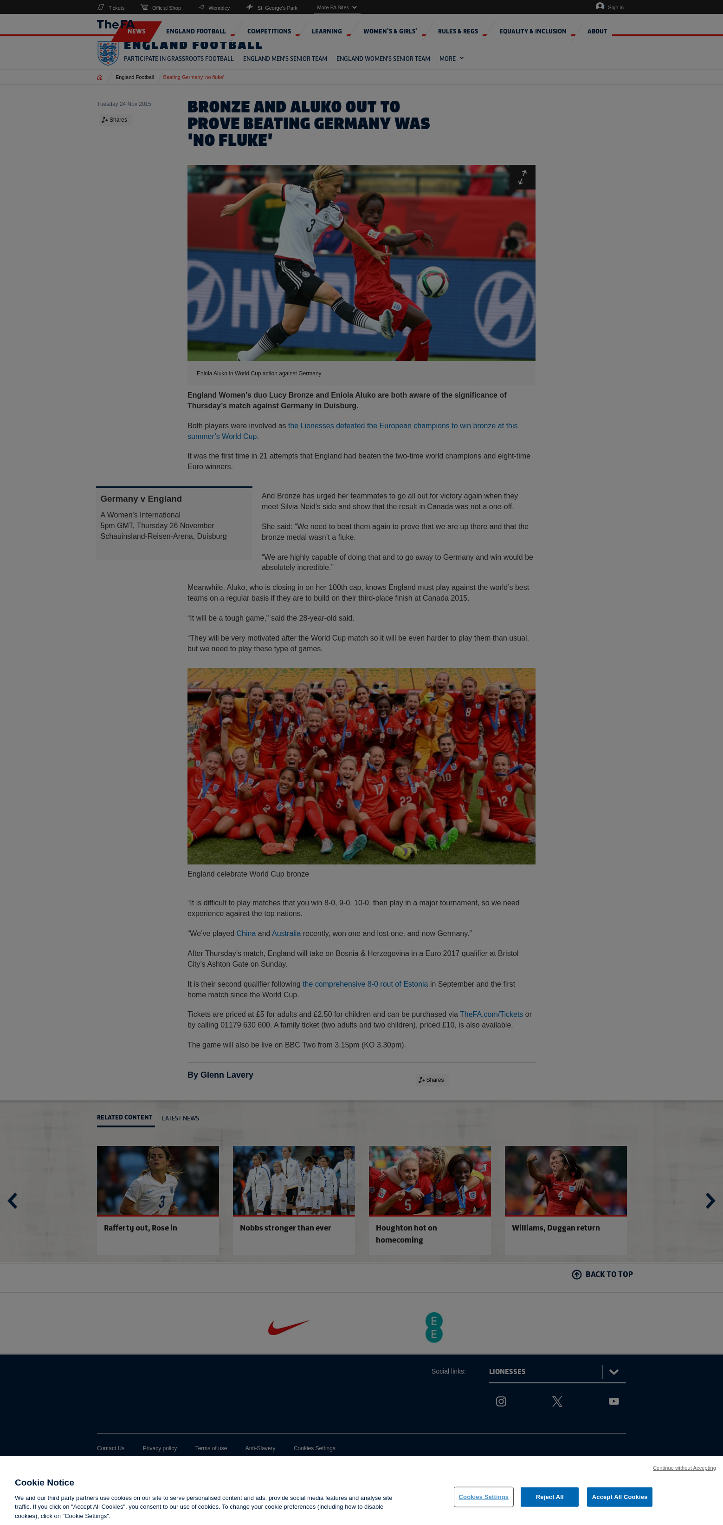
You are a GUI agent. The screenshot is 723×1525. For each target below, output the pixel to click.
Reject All (550, 1502)
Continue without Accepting (684, 1473)
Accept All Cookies (620, 1502)
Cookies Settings (484, 1502)
